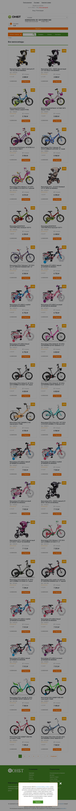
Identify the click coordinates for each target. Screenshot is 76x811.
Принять (38, 802)
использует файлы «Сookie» (42, 786)
